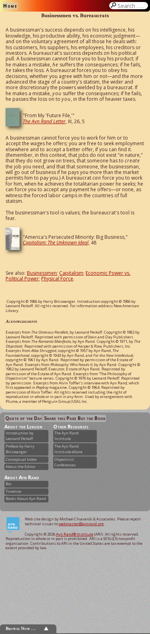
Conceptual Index (21, 459)
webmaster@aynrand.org (81, 523)
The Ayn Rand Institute (66, 435)
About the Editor (21, 466)
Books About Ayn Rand (26, 498)
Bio (8, 483)
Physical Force (57, 278)
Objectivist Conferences (65, 462)
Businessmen (42, 273)
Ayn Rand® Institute (74, 534)
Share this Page (60, 418)
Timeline (13, 491)
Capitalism (71, 273)
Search (132, 5)
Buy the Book (91, 418)
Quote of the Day (23, 418)
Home (10, 5)
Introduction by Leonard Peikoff (20, 435)
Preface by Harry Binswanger (20, 449)
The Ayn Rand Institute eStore (68, 449)
